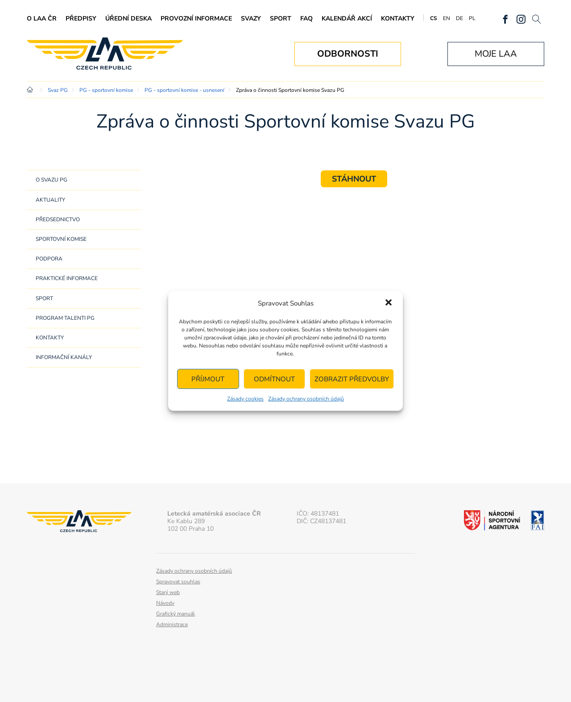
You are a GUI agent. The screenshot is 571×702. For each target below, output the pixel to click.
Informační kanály (64, 357)
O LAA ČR (42, 18)
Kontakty (397, 18)
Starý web (168, 592)
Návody (165, 603)
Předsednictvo (58, 219)
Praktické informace (67, 278)
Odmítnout (274, 379)
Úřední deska (128, 18)
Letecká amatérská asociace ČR (105, 53)
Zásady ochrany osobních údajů (306, 398)
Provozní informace (196, 18)
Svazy (251, 18)
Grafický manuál (175, 613)
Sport (280, 18)
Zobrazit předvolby (351, 379)
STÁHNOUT (354, 178)
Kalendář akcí (347, 18)
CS (433, 18)
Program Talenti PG (65, 318)
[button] (388, 303)
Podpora (49, 258)
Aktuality (50, 199)
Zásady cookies (245, 398)
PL (472, 18)
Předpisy (81, 18)
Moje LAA (496, 54)
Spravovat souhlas (178, 581)
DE (459, 18)
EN (446, 18)
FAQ (306, 18)
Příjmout (207, 379)
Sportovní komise (61, 239)
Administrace (172, 624)
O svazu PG (51, 179)
